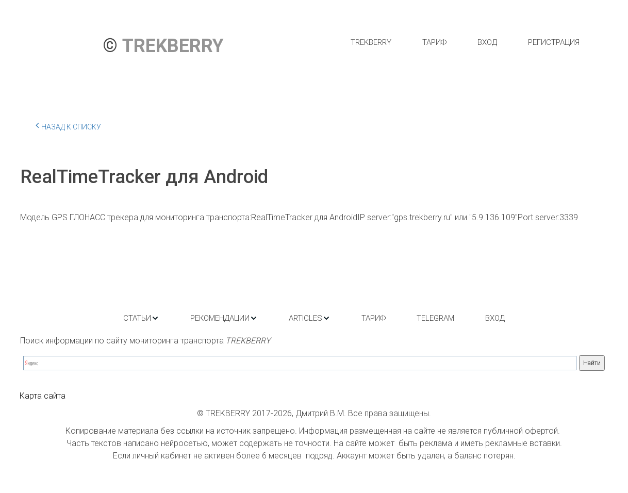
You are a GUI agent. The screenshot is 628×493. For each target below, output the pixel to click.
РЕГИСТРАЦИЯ (554, 42)
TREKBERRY (371, 42)
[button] (141, 318)
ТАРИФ (434, 42)
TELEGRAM (435, 318)
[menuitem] (371, 42)
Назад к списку (68, 125)
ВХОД (487, 42)
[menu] (465, 42)
